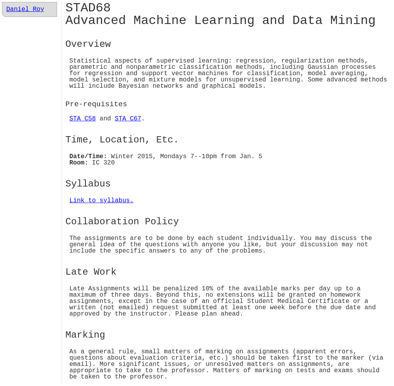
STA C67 (128, 119)
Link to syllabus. (101, 200)
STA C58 (82, 119)
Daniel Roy (25, 9)
